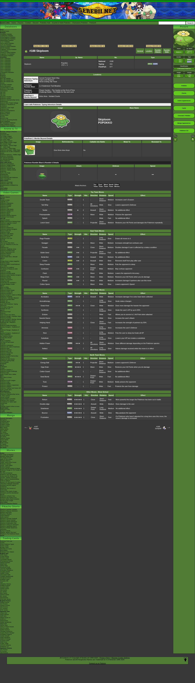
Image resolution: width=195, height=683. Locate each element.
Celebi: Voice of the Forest (8, 462)
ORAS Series (4, 446)
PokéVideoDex (4, 176)
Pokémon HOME (5, 224)
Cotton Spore (45, 284)
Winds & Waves (5, 197)
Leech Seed (44, 223)
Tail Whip (44, 205)
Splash (44, 218)
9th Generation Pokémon (7, 123)
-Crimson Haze (4, 640)
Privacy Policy (105, 658)
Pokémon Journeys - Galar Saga (10, 150)
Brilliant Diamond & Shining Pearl (10, 221)
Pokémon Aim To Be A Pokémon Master (10, 152)
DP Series (3, 436)
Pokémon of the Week (7, 89)
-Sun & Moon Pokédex (7, 43)
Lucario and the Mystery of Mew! (10, 468)
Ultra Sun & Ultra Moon (7, 243)
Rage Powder (45, 238)
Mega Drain (45, 277)
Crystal (2, 368)
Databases (11, 26)
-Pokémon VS (4, 646)
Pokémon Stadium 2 (6, 370)
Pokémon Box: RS (5, 351)
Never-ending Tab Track (48, 82)
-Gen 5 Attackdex (5, 65)
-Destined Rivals (5, 567)
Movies (11, 450)
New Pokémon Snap (6, 235)
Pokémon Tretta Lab (6, 292)
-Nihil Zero (3, 616)
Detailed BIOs (4, 423)
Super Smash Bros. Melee (8, 374)
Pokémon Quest (5, 255)
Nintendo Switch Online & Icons (9, 406)
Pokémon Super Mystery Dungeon (10, 275)
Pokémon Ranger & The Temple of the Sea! (10, 470)
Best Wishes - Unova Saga (8, 145)
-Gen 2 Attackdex (5, 60)
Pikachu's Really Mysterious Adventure (8, 528)
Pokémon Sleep (5, 214)
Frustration (45, 417)
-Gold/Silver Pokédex (6, 36)
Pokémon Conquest (6, 296)
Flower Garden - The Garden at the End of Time (57, 90)
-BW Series (3, 593)
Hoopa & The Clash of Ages (8, 491)
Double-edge (45, 404)
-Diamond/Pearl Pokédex (7, 39)
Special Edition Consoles (7, 399)
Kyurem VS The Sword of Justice (10, 482)
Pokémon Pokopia (5, 205)
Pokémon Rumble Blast (7, 299)
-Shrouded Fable (5, 575)
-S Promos (3, 651)
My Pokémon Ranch (6, 336)
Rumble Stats (167, 51)
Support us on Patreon (97, 663)
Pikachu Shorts (11, 506)
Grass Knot (45, 306)
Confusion (45, 269)
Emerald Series (5, 435)
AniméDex (3, 133)
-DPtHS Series (4, 594)
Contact (28, 23)
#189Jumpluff (158, 427)
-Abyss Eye (3, 613)
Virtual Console (4, 397)
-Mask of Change (5, 639)
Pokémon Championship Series (9, 100)
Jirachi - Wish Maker (6, 465)
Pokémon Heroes (5, 464)
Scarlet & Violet (4, 200)
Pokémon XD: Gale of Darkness (10, 347)
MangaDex (3, 420)
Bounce (45, 413)
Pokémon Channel (5, 350)
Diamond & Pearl (5, 311)
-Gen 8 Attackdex (5, 69)
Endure (44, 314)
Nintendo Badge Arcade (7, 284)
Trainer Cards (4, 546)
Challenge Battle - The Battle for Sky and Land (56, 92)
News (2, 29)
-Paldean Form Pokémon (7, 126)
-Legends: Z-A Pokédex (7, 54)
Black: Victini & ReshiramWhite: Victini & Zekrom (9, 479)
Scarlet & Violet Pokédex (61, 23)
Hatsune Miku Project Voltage (9, 103)
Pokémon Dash (5, 348)
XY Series (3, 444)
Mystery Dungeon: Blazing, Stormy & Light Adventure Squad (10, 320)
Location (149, 51)
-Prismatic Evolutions (6, 570)
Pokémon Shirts (5, 113)
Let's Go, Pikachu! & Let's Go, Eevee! (9, 245)
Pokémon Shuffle (5, 272)
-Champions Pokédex (6, 55)
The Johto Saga (5, 139)
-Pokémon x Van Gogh (7, 107)
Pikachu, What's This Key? (8, 532)
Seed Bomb (44, 377)
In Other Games (5, 396)
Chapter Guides (5, 424)
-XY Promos (3, 608)
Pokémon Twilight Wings (7, 165)
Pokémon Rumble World (7, 273)
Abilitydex (3, 77)
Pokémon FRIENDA (6, 412)
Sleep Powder (45, 264)
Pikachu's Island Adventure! (8, 521)
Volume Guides (4, 426)
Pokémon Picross (5, 276)
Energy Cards (4, 547)
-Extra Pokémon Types (7, 544)
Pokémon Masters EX (6, 211)
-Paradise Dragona (6, 634)
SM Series (3, 447)
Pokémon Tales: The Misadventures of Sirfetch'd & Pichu (9, 185)
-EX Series (3, 596)
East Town (101, 185)
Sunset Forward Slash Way (49, 78)
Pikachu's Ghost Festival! (8, 520)
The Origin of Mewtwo (7, 454)
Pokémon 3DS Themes (7, 400)
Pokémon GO (4, 208)
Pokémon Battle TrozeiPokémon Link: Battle (10, 265)
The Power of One (5, 458)
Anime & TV (11, 128)
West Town (106, 185)
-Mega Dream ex (5, 617)
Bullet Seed (45, 252)
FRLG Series (4, 433)
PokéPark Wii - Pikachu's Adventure (7, 323)
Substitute (45, 338)
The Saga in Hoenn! (6, 141)
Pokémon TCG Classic (7, 552)
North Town (111, 185)
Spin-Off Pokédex (5, 78)
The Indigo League (6, 136)
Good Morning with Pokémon (9, 177)
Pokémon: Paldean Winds (8, 170)
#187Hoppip (36, 427)
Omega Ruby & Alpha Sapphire (9, 261)
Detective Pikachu (5, 253)
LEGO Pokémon (5, 112)
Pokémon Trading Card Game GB (10, 388)
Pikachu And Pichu (6, 512)
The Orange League (6, 138)
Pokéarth (92, 23)
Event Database (5, 121)
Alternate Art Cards (6, 549)
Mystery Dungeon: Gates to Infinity (10, 295)
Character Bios (4, 135)
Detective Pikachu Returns (8, 215)
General (140, 51)
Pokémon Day (4, 109)
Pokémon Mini (4, 373)
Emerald (2, 344)
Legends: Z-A (4, 201)
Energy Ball (45, 363)
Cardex (2, 83)
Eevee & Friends (5, 531)
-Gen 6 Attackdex (5, 66)
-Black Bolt (3, 564)
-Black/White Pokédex (7, 40)
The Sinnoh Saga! (5, 144)
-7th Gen (2, 95)
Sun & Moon (4, 241)
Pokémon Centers (5, 98)
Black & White (4, 287)
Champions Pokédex (80, 23)
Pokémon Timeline (5, 97)
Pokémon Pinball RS (6, 353)
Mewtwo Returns (5, 461)
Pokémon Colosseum (6, 345)
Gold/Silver (3, 366)
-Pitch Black (3, 555)
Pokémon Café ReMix (7, 209)
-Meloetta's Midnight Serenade (9, 484)
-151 (1, 582)
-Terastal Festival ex (6, 631)
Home (13, 23)
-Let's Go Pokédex (5, 45)
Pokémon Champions (6, 203)
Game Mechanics (5, 86)
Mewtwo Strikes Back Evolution (9, 499)
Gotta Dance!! (4, 517)
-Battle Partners (5, 630)
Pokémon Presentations (7, 110)
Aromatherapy (45, 301)
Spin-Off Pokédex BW (6, 81)
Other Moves (117, 185)
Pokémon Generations (7, 164)
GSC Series (3, 430)
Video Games (10, 192)
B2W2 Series (4, 443)
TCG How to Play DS (6, 307)
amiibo (2, 405)
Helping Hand (45, 322)
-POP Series (4, 610)
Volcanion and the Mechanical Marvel (9, 493)
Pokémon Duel (4, 281)
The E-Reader (4, 362)
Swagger (44, 243)
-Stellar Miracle (4, 636)
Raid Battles (4, 550)
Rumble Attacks (158, 51)
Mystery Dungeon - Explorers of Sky (10, 327)
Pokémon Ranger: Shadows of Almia (9, 330)
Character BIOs (5, 421)
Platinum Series (5, 438)
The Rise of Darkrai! (6, 473)
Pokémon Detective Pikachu (8, 503)
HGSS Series (4, 440)
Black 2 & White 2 (5, 289)
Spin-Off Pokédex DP (6, 80)
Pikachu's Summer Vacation (8, 509)
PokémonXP (4, 101)
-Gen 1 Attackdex (5, 58)
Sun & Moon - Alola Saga (8, 148)
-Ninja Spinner (4, 614)
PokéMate (3, 363)
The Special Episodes (6, 157)
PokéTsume (3, 190)
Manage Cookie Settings (121, 658)
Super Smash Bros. (6, 389)
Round (44, 280)
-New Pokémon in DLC (7, 124)
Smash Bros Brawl (5, 337)
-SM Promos (4, 607)
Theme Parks (4, 115)
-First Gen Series (5, 599)
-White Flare (4, 565)
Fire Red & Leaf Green (7, 342)
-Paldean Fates (4, 579)
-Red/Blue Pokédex (6, 34)
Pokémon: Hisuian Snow (7, 168)
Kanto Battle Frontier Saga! (8, 142)
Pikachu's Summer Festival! (8, 518)
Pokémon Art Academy (7, 267)
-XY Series (3, 591)
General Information (6, 418)
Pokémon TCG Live (6, 238)
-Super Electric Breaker (7, 633)
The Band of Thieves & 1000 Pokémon (9, 269)
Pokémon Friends (5, 206)
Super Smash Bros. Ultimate (9, 256)
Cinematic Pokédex (6, 84)
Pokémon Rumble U (6, 293)
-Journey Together (5, 568)
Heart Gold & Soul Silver (7, 315)
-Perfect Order (4, 558)
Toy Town (96, 185)
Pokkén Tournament (6, 279)
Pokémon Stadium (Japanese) (9, 385)
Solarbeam (45, 408)
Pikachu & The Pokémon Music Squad (9, 534)
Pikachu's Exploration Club (8, 523)
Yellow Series (4, 429)
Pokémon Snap (5, 382)
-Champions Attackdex (7, 72)
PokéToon (3, 171)
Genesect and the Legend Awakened (8, 486)
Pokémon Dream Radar (7, 290)
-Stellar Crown (4, 573)
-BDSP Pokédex (5, 48)
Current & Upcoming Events (8, 120)
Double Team (45, 200)
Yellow (2, 379)
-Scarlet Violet (4, 587)
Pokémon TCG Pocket (7, 217)
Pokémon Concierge (6, 182)
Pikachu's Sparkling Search (8, 526)
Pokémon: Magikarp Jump (8, 249)
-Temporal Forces (5, 578)
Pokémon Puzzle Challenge (8, 371)
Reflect (44, 348)
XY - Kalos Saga (5, 147)
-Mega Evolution (5, 562)
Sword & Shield (5, 220)
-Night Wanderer (5, 637)
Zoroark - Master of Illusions (8, 477)
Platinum (2, 313)
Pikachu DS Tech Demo (7, 359)
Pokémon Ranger (5, 354)
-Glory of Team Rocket (7, 627)
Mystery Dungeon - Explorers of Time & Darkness (10, 333)
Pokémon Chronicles (6, 156)
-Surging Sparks (5, 572)
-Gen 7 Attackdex (5, 68)
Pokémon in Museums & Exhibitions (7, 105)
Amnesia (45, 328)
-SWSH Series (4, 588)
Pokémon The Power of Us (8, 497)
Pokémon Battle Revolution (8, 325)
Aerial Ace (45, 257)
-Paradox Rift (4, 581)
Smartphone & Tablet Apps (8, 402)
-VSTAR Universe (5, 645)
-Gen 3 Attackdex (5, 61)
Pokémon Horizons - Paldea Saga (10, 154)
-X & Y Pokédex (5, 42)
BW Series (3, 441)
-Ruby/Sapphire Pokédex (7, 37)
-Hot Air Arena (4, 628)
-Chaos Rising (4, 556)
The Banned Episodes (7, 159)
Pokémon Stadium (5, 386)
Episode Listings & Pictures (8, 131)
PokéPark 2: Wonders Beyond (9, 298)
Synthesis (44, 310)
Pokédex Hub (45, 23)
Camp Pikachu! (4, 515)
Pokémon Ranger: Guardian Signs (10, 316)
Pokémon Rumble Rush (7, 250)
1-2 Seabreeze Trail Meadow (50, 86)
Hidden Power (45, 343)
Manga (11, 415)
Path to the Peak (5, 173)
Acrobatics (45, 297)
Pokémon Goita (5, 409)
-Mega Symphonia (5, 622)
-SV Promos (4, 604)
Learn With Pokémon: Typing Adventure (9, 304)
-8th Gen (2, 94)
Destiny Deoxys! (5, 467)
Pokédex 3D (4, 301)
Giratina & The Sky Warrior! (8, 474)
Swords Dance (44, 318)
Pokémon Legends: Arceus (8, 223)
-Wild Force (3, 642)
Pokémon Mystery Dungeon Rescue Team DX (8, 229)
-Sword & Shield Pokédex (8, 46)
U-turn (45, 261)
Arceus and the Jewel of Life (8, 476)
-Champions (4, 91)
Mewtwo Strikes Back (6, 456)
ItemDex (2, 74)
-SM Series (3, 590)
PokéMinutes (4, 174)
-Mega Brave (4, 620)
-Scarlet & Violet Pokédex (8, 52)
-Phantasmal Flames (6, 561)
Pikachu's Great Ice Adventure (9, 524)
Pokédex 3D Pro (5, 302)
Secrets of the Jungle (6, 500)
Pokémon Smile (5, 232)
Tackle (45, 210)
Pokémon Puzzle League (7, 380)
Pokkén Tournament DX (7, 252)
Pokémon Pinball (5, 383)
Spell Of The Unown (6, 459)
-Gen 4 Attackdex (5, 63)
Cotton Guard (45, 371)
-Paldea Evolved (5, 585)
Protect (45, 386)
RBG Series (3, 427)
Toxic (45, 382)
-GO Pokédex (4, 51)
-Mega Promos (4, 602)
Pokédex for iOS (5, 308)
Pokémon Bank (4, 263)
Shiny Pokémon (5, 161)
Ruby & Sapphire (5, 341)
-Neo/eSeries (4, 598)
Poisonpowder (44, 214)
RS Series (3, 432)
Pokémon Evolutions (6, 167)
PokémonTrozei (5, 357)
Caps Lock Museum (46, 80)
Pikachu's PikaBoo (5, 514)
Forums (20, 23)
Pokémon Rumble (5, 318)
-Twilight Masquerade (6, 576)
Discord (35, 23)
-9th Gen (2, 92)
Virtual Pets (3, 403)
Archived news (4, 31)
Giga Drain (45, 367)
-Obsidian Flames (5, 584)
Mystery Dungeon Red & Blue (9, 356)
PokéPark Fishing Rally (7, 360)
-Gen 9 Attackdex (5, 71)
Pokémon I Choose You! (7, 496)
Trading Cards (11, 538)
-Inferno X (3, 619)
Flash (45, 273)
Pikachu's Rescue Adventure (9, 511)
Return (44, 399)
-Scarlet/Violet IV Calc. (7, 87)
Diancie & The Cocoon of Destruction (7, 489)
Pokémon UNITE (5, 212)
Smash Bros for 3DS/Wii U (8, 282)
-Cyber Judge (4, 643)
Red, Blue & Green (6, 377)
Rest (45, 333)
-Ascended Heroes (6, 559)
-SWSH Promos (5, 605)
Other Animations (5, 179)
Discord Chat (4, 118)
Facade (45, 247)
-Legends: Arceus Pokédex (8, 49)
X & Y (2, 260)
